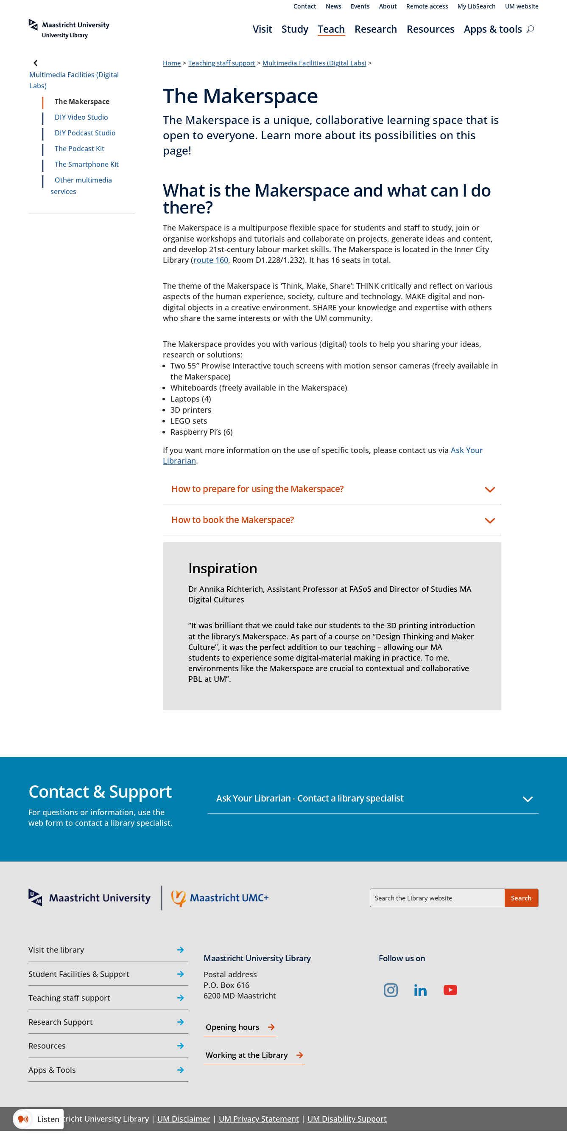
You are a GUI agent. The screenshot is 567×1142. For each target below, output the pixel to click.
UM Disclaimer (183, 1119)
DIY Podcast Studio (85, 133)
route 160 (210, 260)
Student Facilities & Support (78, 974)
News (333, 6)
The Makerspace (82, 101)
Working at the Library (247, 1055)
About (388, 6)
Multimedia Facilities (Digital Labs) (74, 80)
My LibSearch (477, 6)
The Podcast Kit (79, 148)
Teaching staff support (221, 63)
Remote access (427, 6)
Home (172, 63)
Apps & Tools (52, 1070)
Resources (431, 29)
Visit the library (56, 950)
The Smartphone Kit (87, 164)
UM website (522, 6)
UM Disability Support (347, 1119)
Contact (304, 6)
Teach (331, 29)
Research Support (60, 1022)
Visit (262, 29)
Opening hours (233, 1027)
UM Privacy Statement (259, 1119)
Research (376, 29)
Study (295, 29)
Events (360, 6)
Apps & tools (493, 29)
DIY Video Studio (81, 117)
